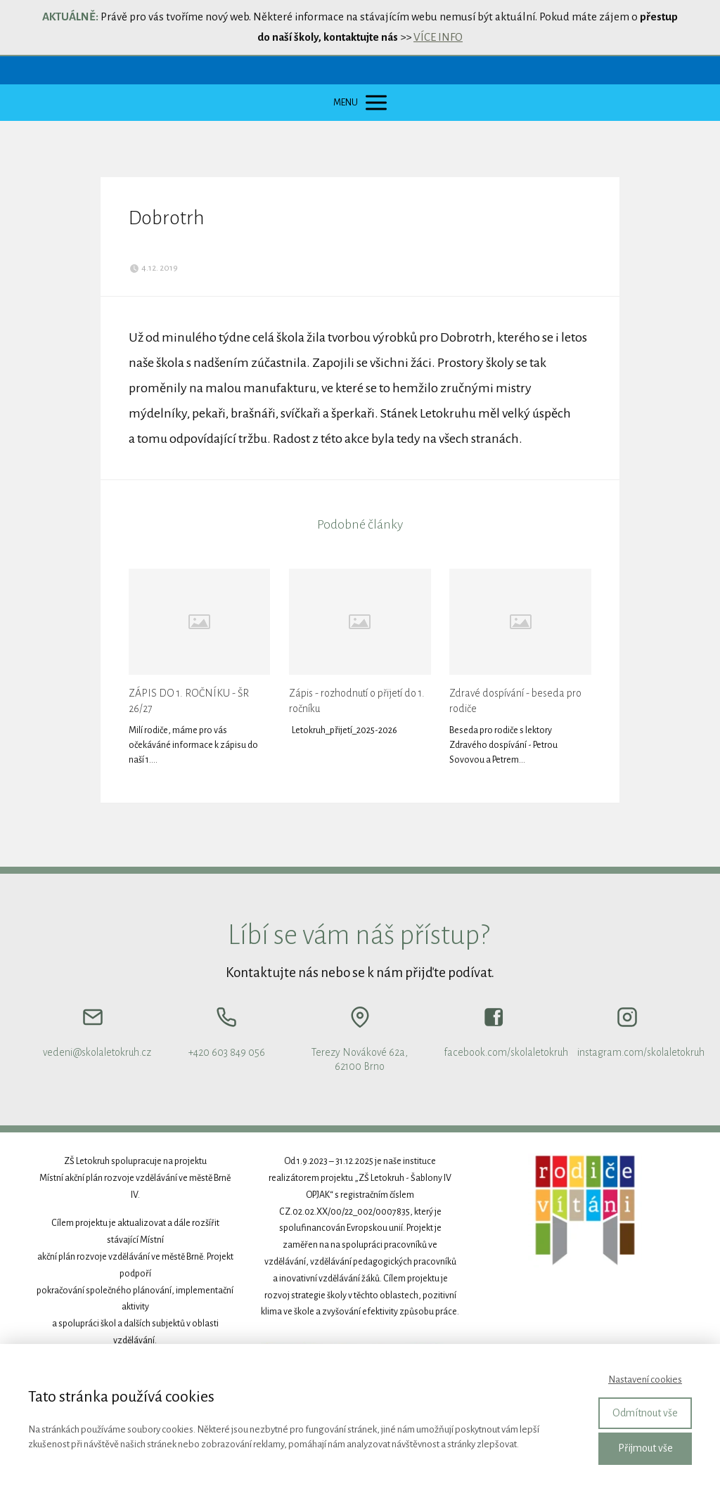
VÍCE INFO (438, 37)
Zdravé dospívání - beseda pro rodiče (515, 700)
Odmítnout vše (645, 1412)
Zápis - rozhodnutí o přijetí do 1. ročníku (357, 700)
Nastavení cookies (645, 1379)
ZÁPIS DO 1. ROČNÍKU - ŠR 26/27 (189, 700)
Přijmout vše (645, 1448)
